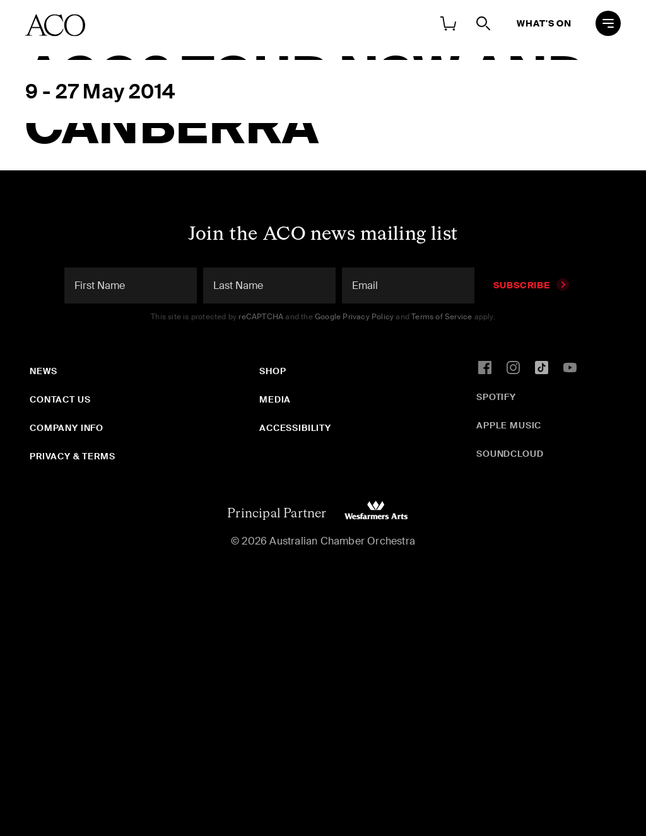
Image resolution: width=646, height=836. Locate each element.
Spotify (496, 397)
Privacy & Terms (72, 456)
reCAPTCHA (260, 317)
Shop (272, 371)
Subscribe (531, 285)
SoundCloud (509, 453)
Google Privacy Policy (354, 317)
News (43, 371)
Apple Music (508, 425)
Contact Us (60, 399)
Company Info (66, 427)
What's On (544, 23)
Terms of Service (441, 317)
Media (275, 399)
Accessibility (295, 427)
